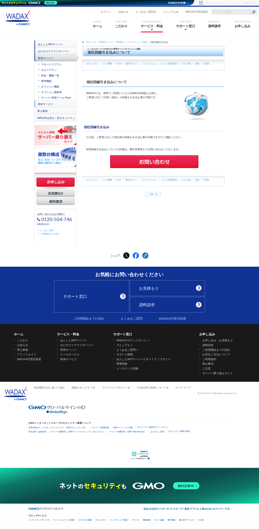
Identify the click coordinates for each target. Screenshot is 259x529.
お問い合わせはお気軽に (54, 219)
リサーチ (135, 520)
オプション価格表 (51, 92)
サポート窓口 (185, 24)
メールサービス (70, 354)
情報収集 (146, 520)
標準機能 (46, 81)
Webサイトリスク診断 (123, 427)
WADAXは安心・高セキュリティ (56, 117)
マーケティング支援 (118, 520)
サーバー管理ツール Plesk (56, 97)
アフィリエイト (26, 354)
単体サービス (45, 104)
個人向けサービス (186, 520)
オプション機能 (50, 86)
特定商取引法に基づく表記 (49, 387)
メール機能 (107, 63)
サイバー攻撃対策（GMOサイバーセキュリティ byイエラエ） (77, 432)
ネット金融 (159, 520)
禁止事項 (207, 363)
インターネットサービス (39, 520)
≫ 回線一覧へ (153, 194)
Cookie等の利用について (151, 387)
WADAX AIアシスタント (131, 340)
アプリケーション (149, 63)
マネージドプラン (51, 64)
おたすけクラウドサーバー (53, 51)
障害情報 (122, 363)
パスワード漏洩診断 (100, 427)
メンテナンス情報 (127, 368)
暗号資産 (171, 520)
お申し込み (242, 24)
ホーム (97, 24)
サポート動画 (124, 354)
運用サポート (131, 63)
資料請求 (214, 24)
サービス (92, 42)
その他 (201, 520)
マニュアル (169, 11)
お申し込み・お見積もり (217, 340)
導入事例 (42, 111)
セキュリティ (92, 63)
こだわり (121, 24)
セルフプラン (49, 69)
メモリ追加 (186, 63)
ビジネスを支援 (84, 520)
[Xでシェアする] (126, 255)
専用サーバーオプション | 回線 (132, 42)
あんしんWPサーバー (50, 44)
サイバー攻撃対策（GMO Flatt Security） (128, 432)
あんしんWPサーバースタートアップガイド (143, 359)
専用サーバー (45, 58)
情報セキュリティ (82, 387)
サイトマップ (183, 387)
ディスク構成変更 (169, 63)
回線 (197, 63)
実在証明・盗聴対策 (37, 432)
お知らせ (123, 11)
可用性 (206, 63)
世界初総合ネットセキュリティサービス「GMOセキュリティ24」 (58, 427)
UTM (118, 63)
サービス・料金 (152, 24)
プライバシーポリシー (115, 387)
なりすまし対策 (157, 432)
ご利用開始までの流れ (50, 234)
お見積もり (169, 288)
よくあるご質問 (144, 11)
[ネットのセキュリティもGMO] (30, 3)
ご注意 (206, 368)
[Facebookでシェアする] (136, 255)
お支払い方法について (216, 354)
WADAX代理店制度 (196, 11)
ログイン (106, 11)
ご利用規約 (209, 359)
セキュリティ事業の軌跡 (179, 431)
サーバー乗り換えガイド (217, 373)
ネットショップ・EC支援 (63, 520)
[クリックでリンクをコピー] (145, 255)
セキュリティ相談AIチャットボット (153, 427)
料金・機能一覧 (50, 75)
